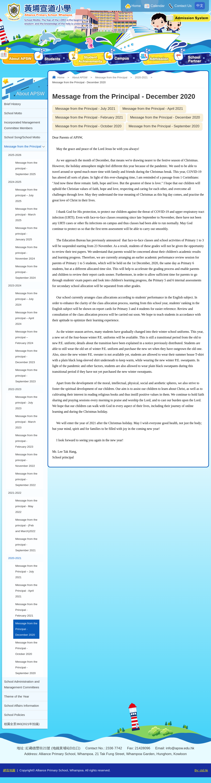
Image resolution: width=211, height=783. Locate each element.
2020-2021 (141, 77)
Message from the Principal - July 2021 (85, 109)
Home (136, 6)
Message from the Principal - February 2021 (89, 117)
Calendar (158, 6)
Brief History (12, 104)
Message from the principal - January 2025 (26, 233)
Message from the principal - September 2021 (26, 544)
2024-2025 (14, 181)
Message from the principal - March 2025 (26, 214)
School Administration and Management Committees (21, 684)
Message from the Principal (111, 77)
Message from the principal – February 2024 (26, 337)
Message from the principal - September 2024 (26, 272)
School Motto (13, 113)
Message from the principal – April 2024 (26, 318)
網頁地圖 (9, 770)
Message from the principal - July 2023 (26, 402)
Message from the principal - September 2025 (26, 168)
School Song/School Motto (22, 137)
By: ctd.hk (201, 770)
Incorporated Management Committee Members (22, 125)
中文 (199, 6)
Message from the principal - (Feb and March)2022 (26, 525)
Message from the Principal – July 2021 (26, 571)
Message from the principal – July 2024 (26, 299)
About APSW (79, 77)
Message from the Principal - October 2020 (88, 126)
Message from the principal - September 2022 (26, 479)
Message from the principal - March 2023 (26, 422)
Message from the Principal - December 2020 (165, 117)
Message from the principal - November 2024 (26, 253)
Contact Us (183, 6)
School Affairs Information (21, 705)
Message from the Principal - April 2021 (152, 109)
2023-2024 (14, 285)
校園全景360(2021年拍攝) (21, 724)
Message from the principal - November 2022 (26, 460)
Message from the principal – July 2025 (26, 195)
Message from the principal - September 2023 (26, 375)
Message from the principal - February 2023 (26, 441)
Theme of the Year (16, 696)
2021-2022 (14, 492)
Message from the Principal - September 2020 (164, 126)
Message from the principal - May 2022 (26, 506)
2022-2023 (14, 389)
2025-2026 (14, 154)
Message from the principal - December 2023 (26, 356)
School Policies (14, 714)
